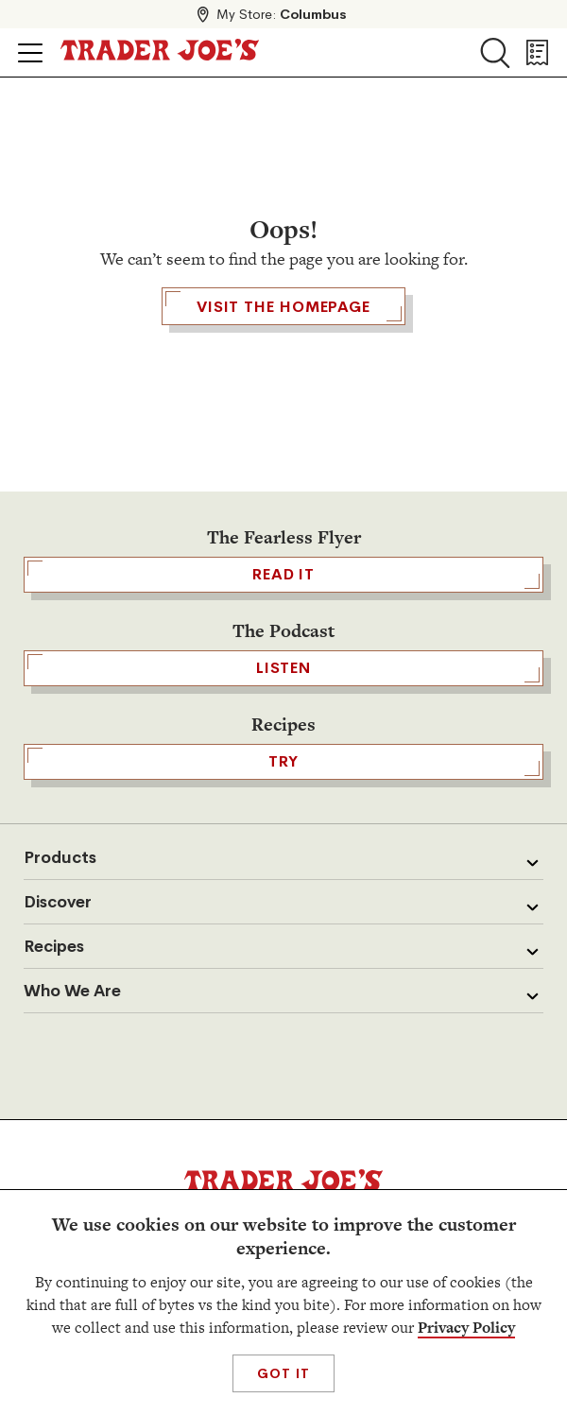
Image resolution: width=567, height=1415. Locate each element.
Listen (283, 668)
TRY (283, 762)
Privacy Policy (466, 1327)
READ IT (283, 575)
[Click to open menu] (30, 53)
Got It (283, 1373)
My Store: (281, 14)
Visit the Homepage (283, 306)
